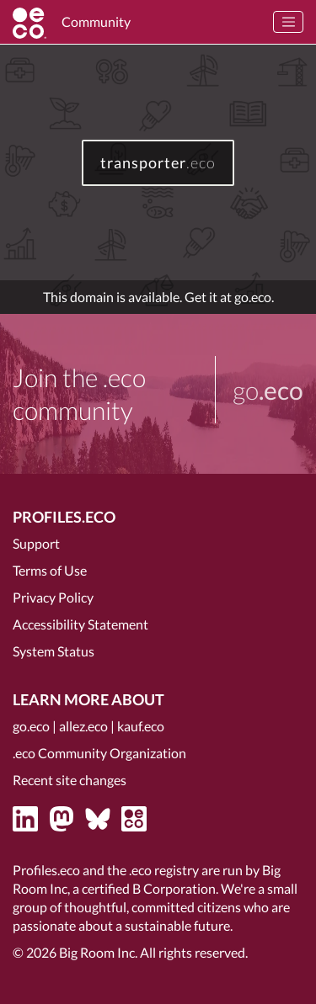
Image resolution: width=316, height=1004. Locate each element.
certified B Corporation (149, 888)
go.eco (31, 726)
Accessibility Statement (80, 624)
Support (36, 543)
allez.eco (83, 726)
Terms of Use (50, 570)
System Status (53, 651)
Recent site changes (69, 780)
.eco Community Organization (99, 753)
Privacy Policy (53, 597)
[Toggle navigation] (288, 22)
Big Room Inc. (98, 952)
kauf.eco (140, 726)
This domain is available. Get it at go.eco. (158, 297)
